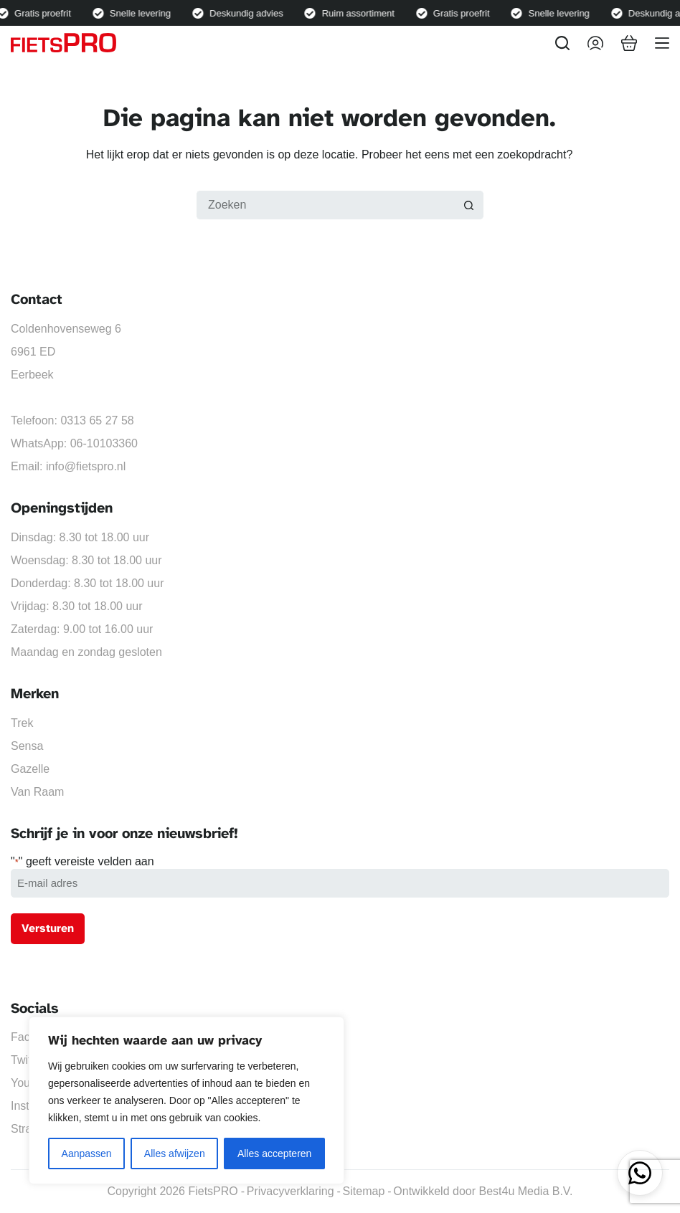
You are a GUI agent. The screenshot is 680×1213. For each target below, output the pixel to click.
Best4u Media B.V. (525, 1191)
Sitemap (364, 1191)
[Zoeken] (562, 43)
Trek (22, 723)
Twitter (27, 1060)
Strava (27, 1129)
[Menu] (662, 43)
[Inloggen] (595, 43)
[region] (186, 1100)
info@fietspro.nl (86, 466)
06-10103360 (104, 443)
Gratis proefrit (46, 13)
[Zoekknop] (469, 205)
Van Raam (37, 792)
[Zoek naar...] (326, 205)
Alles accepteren (274, 1153)
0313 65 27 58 (96, 420)
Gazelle (30, 769)
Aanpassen (87, 1153)
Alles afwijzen (174, 1153)
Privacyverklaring (290, 1191)
